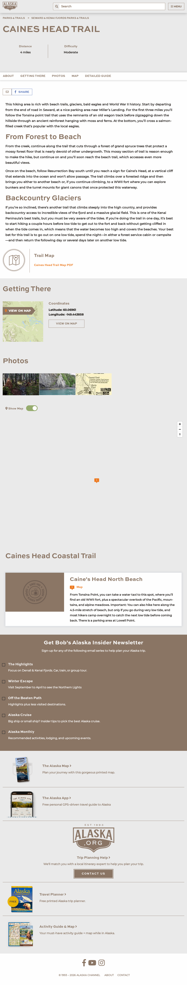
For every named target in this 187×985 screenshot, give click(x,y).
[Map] (96, 482)
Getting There (32, 76)
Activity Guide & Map (58, 926)
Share (22, 92)
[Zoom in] (180, 424)
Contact (123, 975)
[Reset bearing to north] (180, 434)
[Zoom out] (180, 429)
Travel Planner (52, 894)
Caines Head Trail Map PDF (53, 265)
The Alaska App (56, 798)
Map (75, 76)
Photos (58, 76)
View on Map (66, 323)
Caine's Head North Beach (106, 579)
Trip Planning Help (93, 857)
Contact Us (93, 873)
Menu (176, 6)
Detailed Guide (98, 76)
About (8, 76)
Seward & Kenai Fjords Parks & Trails (60, 18)
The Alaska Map (56, 766)
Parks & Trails (14, 18)
